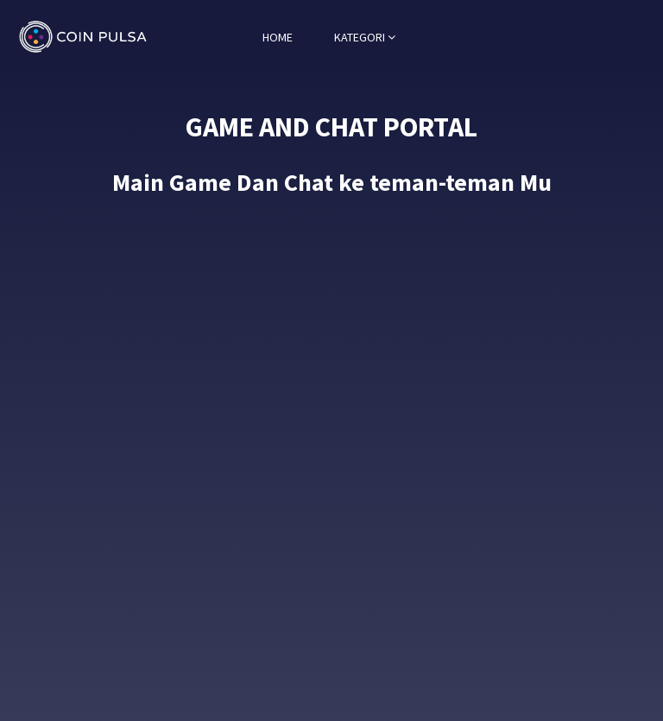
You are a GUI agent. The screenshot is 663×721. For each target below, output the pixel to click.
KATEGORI (364, 37)
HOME (277, 37)
